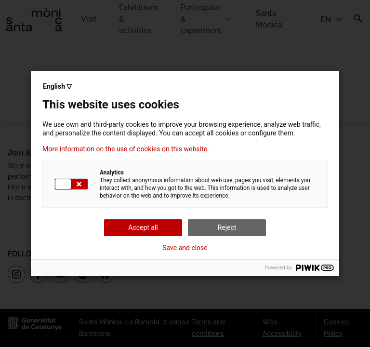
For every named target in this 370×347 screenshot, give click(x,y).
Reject (227, 227)
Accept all (143, 227)
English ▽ (57, 86)
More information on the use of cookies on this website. (125, 149)
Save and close (185, 248)
